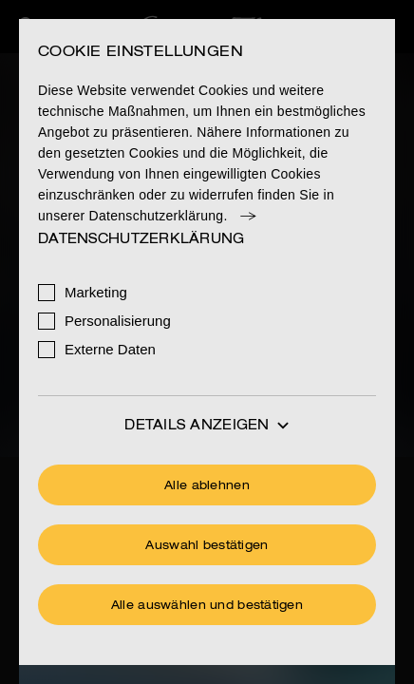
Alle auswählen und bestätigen (207, 606)
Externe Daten (110, 349)
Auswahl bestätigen (206, 546)
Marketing (96, 292)
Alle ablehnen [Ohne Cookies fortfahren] (207, 486)
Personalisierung (118, 321)
